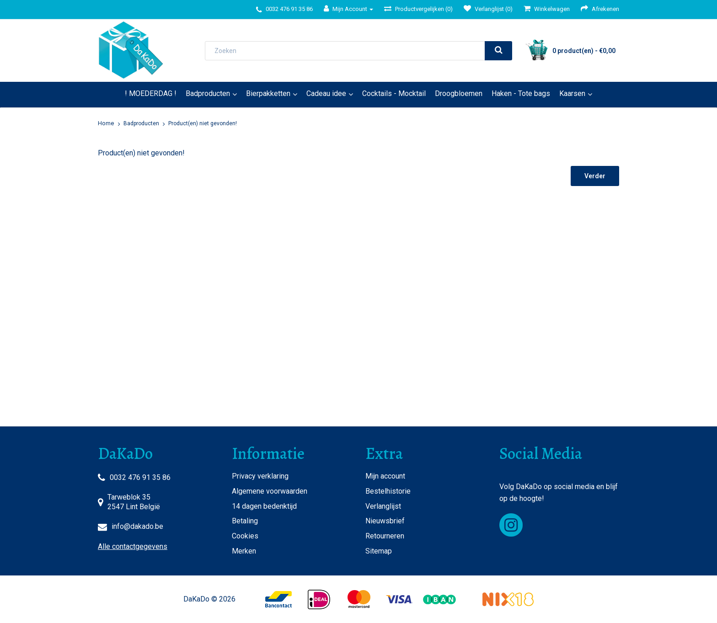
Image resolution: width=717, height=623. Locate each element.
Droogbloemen (458, 93)
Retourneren (384, 536)
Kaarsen (572, 93)
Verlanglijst (383, 506)
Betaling (245, 521)
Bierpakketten (268, 93)
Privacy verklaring (260, 476)
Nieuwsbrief (385, 521)
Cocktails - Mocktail (394, 93)
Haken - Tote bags (521, 93)
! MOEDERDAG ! (151, 93)
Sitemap (378, 551)
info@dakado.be (137, 526)
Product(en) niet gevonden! (202, 123)
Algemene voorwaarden (269, 491)
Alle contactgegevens (132, 546)
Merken (244, 551)
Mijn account (385, 476)
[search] (498, 50)
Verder (594, 176)
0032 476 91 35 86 (140, 477)
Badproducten (208, 93)
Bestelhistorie (388, 491)
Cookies (245, 536)
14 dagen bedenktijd (264, 506)
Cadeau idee (326, 93)
